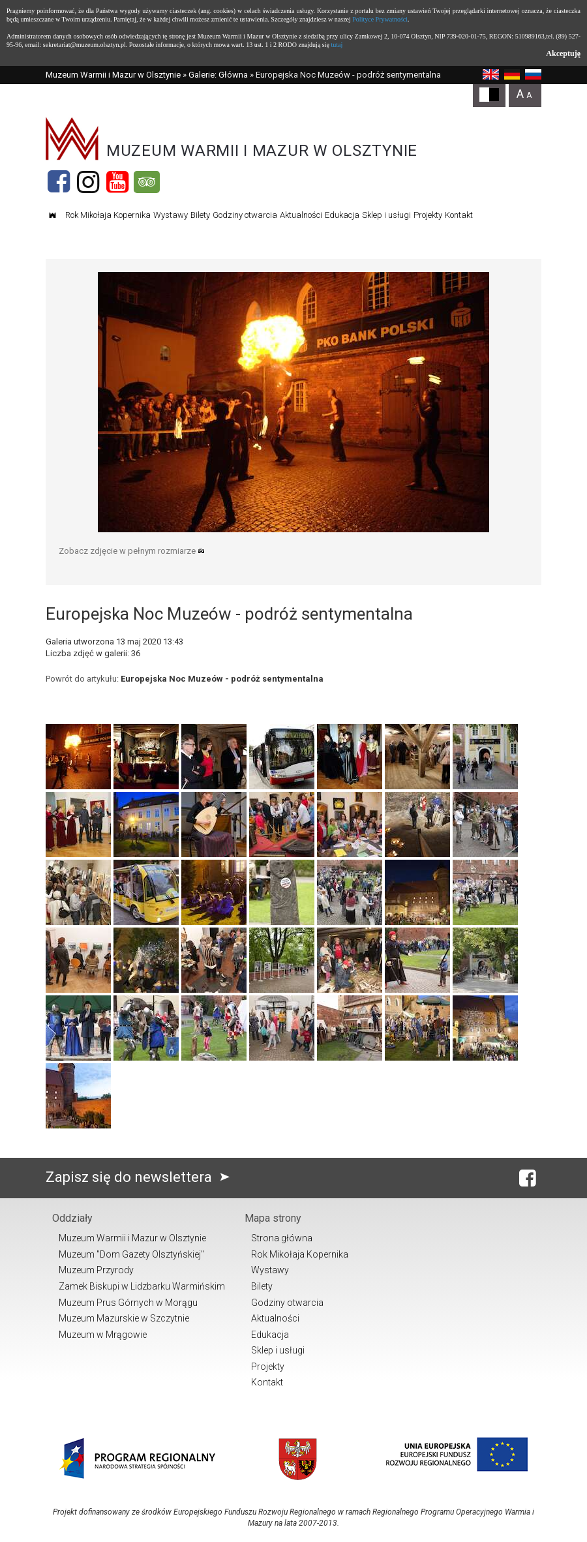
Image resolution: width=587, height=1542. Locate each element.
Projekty (428, 215)
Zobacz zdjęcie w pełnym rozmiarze (132, 551)
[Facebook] (59, 182)
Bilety (200, 215)
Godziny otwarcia (245, 215)
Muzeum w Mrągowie (103, 1334)
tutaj (336, 44)
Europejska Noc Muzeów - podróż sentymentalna (222, 679)
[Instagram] (88, 182)
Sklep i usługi (386, 215)
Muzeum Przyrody (96, 1270)
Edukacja (342, 215)
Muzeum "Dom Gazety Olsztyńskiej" (131, 1254)
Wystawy (170, 215)
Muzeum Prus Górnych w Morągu (128, 1302)
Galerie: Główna (218, 75)
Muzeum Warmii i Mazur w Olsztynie (113, 75)
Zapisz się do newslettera (140, 1177)
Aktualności (301, 215)
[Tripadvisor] (147, 182)
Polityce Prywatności (380, 19)
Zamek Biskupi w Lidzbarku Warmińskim (142, 1286)
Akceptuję (563, 53)
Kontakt (459, 215)
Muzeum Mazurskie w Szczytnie (124, 1318)
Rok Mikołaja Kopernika (108, 215)
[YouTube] (117, 182)
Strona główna (281, 1238)
